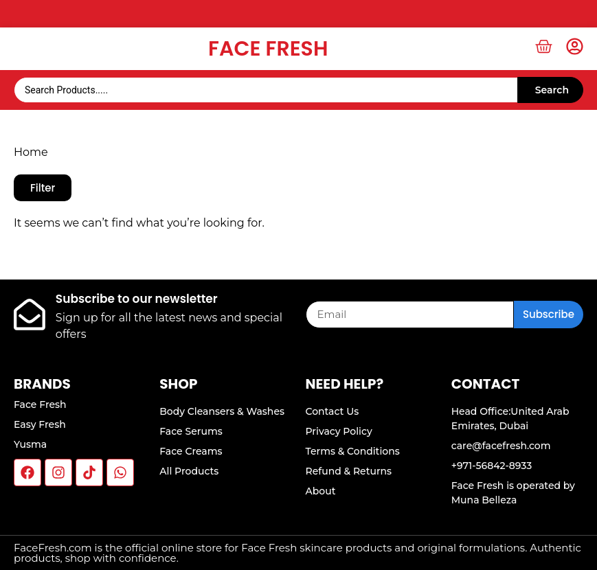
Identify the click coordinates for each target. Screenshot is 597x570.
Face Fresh (268, 48)
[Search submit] (550, 90)
